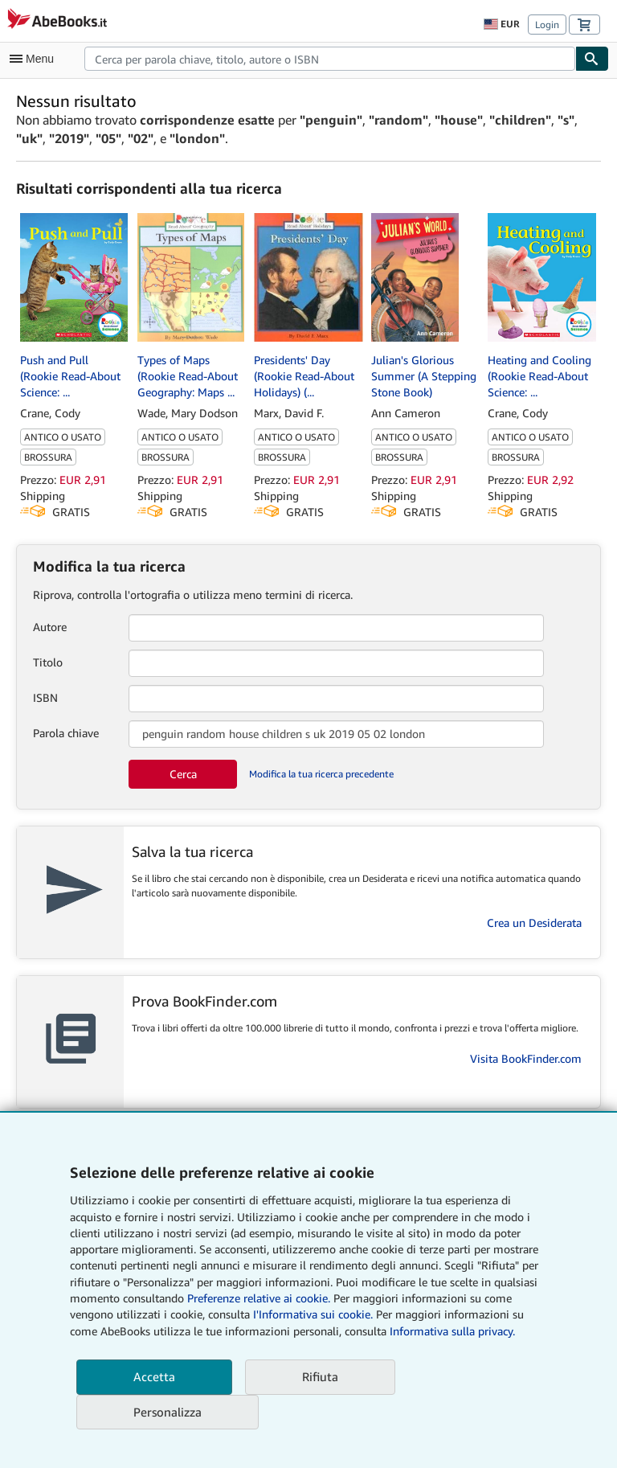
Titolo (48, 662)
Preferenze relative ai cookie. (258, 1298)
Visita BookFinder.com (526, 1058)
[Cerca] (592, 59)
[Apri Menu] (35, 59)
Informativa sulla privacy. (452, 1331)
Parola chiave (66, 733)
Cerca (183, 774)
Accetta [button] (154, 1376)
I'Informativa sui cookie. (313, 1314)
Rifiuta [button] (320, 1376)
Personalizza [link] (167, 1411)
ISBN (45, 697)
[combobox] (329, 59)
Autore (50, 627)
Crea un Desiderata (534, 922)
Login (547, 24)
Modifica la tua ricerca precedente (321, 774)
